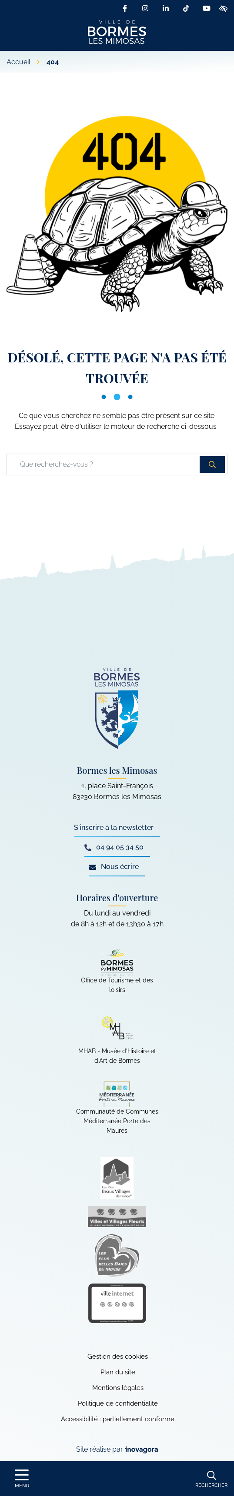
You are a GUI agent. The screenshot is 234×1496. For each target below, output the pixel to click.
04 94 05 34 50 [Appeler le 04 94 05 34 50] (114, 847)
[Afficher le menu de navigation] (22, 1478)
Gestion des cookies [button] (117, 1356)
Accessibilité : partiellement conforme (117, 1419)
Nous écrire (114, 866)
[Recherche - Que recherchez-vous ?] (103, 464)
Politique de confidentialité (118, 1403)
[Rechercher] (211, 1478)
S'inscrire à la (114, 827)
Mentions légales (118, 1388)
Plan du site (117, 1372)
